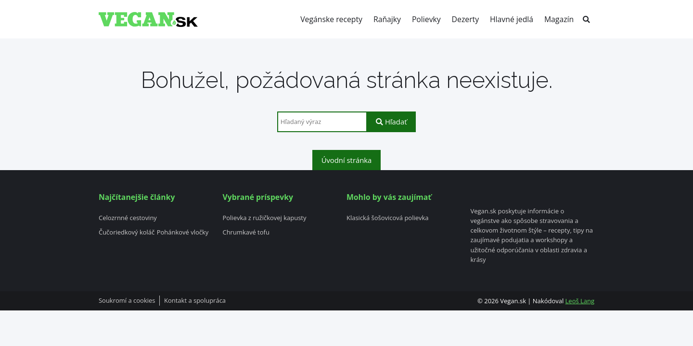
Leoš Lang (579, 301)
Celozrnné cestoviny (128, 218)
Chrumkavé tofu (245, 232)
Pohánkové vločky (183, 232)
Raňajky (387, 19)
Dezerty (465, 19)
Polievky (426, 19)
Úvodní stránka (346, 160)
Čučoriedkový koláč (126, 232)
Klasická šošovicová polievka (387, 218)
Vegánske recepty (331, 19)
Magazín (559, 19)
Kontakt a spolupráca (195, 301)
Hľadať (391, 121)
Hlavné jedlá (511, 19)
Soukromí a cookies (127, 301)
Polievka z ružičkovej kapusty (264, 218)
